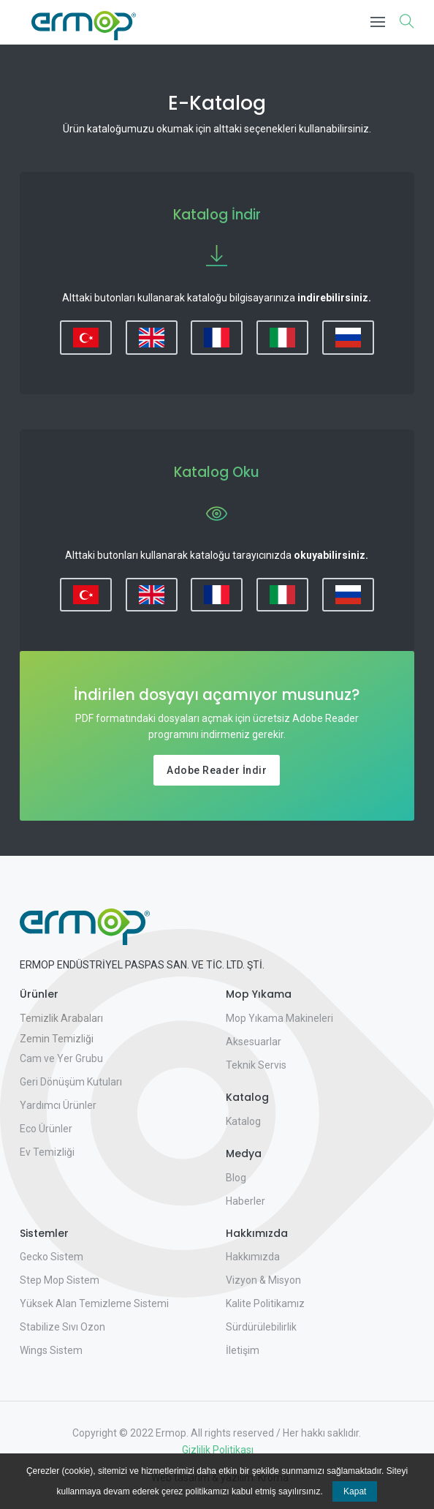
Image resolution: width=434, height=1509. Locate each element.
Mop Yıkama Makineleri (279, 1018)
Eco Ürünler (46, 1128)
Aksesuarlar (253, 1041)
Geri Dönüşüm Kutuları (71, 1082)
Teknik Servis (256, 1065)
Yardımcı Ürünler (58, 1105)
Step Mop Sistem (59, 1280)
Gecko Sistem (51, 1256)
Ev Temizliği (47, 1152)
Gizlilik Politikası (217, 1450)
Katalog (243, 1121)
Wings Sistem (51, 1350)
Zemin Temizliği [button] (57, 1039)
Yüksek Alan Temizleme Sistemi (94, 1303)
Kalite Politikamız (265, 1303)
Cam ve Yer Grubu (61, 1058)
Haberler (245, 1201)
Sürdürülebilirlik (261, 1327)
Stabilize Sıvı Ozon (62, 1327)
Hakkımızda (253, 1256)
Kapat (354, 1491)
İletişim (242, 1350)
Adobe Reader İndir (217, 770)
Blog (236, 1178)
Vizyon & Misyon (263, 1280)
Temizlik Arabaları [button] (61, 1018)
